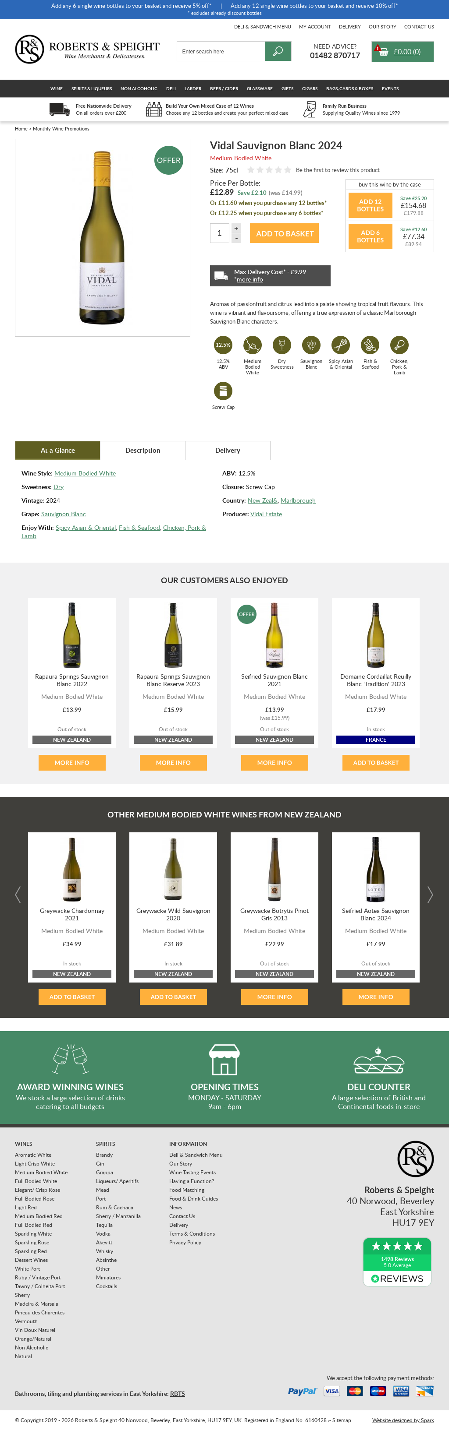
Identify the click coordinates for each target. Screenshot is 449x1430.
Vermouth (26, 1321)
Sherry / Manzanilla (118, 1216)
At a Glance (58, 450)
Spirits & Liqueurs (91, 88)
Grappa (104, 1172)
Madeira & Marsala (36, 1303)
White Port (27, 1268)
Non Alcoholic (139, 88)
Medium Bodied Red (39, 1216)
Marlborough (298, 500)
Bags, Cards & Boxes (349, 88)
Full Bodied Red (33, 1225)
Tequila (104, 1225)
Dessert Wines (31, 1260)
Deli (171, 88)
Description (142, 450)
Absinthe (106, 1260)
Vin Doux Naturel (35, 1330)
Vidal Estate (266, 514)
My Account (315, 26)
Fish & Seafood (139, 527)
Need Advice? (335, 46)
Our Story (382, 26)
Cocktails (106, 1286)
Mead (102, 1190)
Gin (100, 1163)
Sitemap (341, 1420)
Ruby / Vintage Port (38, 1277)
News (175, 1207)
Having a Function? (191, 1181)
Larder (193, 88)
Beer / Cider (224, 88)
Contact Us (419, 26)
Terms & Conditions (192, 1233)
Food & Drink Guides (193, 1198)
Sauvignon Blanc (63, 514)
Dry (58, 487)
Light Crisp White (35, 1163)
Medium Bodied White (85, 473)
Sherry (22, 1295)
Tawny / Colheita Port (40, 1286)
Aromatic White (33, 1155)
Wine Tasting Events (192, 1172)
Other (103, 1268)
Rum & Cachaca (114, 1207)
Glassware (260, 88)
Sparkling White (33, 1233)
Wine (56, 88)
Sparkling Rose (32, 1242)
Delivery (350, 26)
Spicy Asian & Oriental (86, 527)
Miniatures (108, 1277)
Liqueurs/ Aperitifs (117, 1181)
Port (101, 1198)
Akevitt (104, 1242)
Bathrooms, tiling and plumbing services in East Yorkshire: (100, 1393)
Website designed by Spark (403, 1420)
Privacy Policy (185, 1242)
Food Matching (186, 1190)
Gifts (287, 88)
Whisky (104, 1251)
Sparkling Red (31, 1251)
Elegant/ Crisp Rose (37, 1190)
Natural (23, 1356)
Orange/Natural (33, 1338)
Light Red (26, 1207)
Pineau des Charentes (39, 1312)
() (407, 51)
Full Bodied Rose (34, 1198)
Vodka (103, 1233)
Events (390, 88)
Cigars (309, 88)
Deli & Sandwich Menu (262, 26)
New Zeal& (263, 500)
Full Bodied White (36, 1181)
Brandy (104, 1155)
